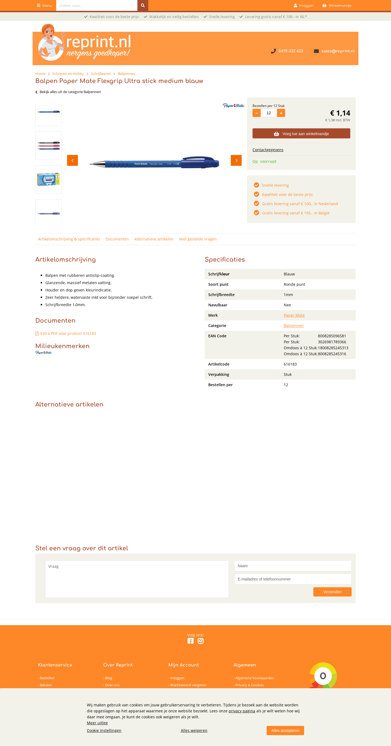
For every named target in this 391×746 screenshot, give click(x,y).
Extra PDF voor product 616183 (68, 333)
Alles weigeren (194, 730)
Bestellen (47, 677)
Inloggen (177, 677)
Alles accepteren (285, 730)
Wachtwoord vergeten (188, 684)
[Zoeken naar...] (142, 5)
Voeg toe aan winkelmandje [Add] (301, 133)
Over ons (112, 684)
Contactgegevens (268, 149)
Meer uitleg (97, 722)
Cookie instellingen (104, 730)
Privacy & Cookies (249, 684)
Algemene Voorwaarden (254, 677)
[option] (48, 111)
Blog (108, 677)
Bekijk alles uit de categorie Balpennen (68, 91)
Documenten (117, 239)
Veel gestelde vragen (198, 239)
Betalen (46, 684)
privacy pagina (242, 710)
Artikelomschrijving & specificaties (69, 239)
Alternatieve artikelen (154, 239)
